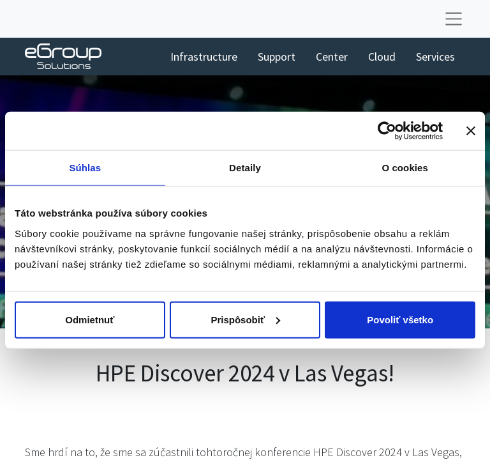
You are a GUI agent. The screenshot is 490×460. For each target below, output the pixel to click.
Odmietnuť (89, 319)
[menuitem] (204, 56)
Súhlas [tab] (85, 167)
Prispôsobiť (245, 319)
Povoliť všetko (400, 319)
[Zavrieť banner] (470, 130)
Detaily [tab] (245, 167)
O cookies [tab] (405, 167)
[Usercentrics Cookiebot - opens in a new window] (387, 131)
